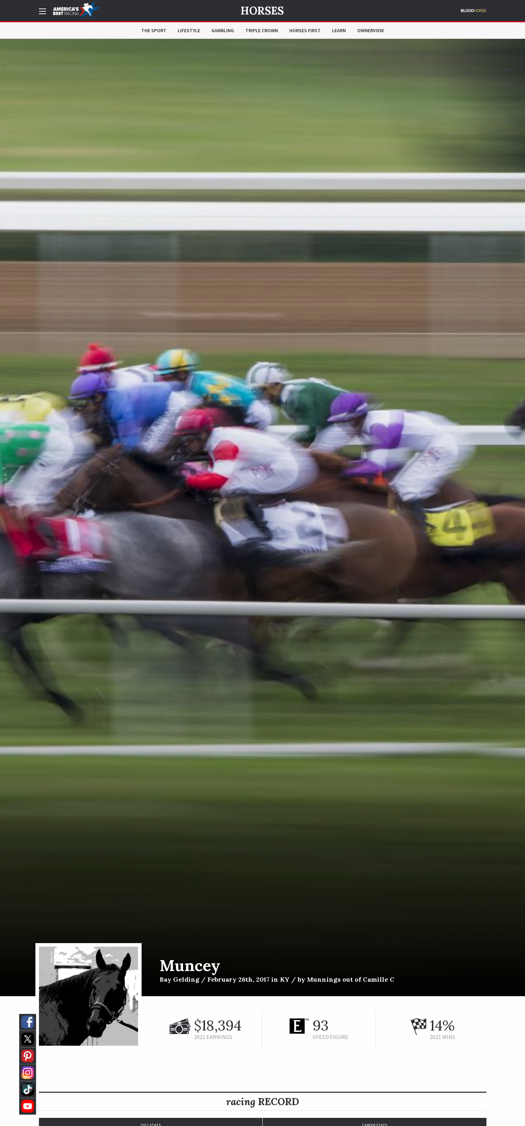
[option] (262, 517)
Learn (339, 30)
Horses (262, 10)
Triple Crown (261, 30)
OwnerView (370, 30)
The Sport (153, 30)
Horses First (305, 30)
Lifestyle (189, 30)
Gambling (222, 30)
